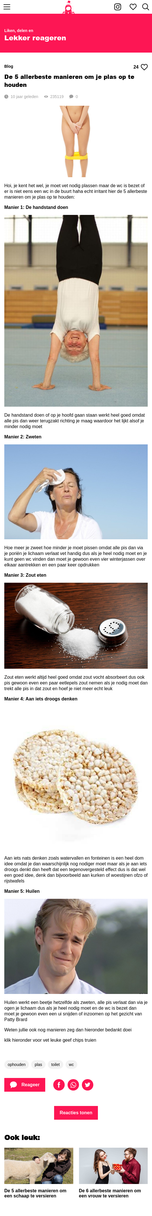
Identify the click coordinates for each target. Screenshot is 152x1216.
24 (140, 67)
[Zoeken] (145, 7)
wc (71, 1064)
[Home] (68, 7)
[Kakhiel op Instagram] (117, 7)
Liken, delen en (18, 30)
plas (38, 1064)
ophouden (16, 1064)
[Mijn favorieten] (133, 7)
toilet (55, 1064)
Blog (8, 66)
